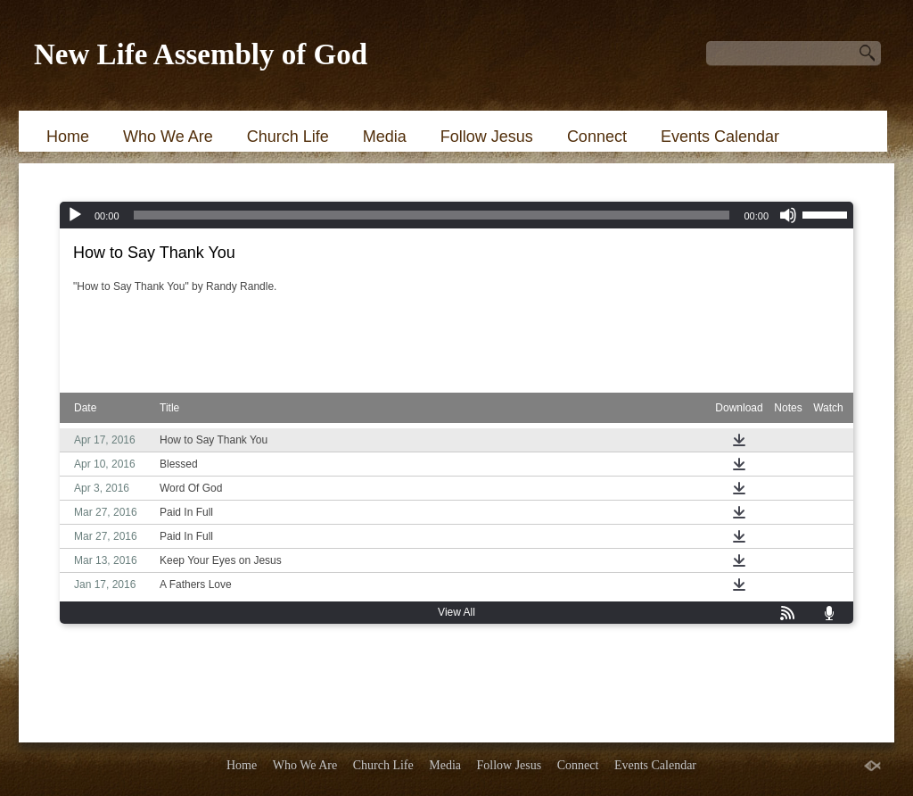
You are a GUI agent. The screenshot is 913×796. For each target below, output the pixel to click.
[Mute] (788, 215)
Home (67, 136)
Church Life (288, 136)
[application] (456, 215)
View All (456, 612)
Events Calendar (720, 136)
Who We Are (168, 136)
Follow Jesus (486, 136)
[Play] (75, 215)
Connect (597, 136)
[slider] (432, 215)
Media (385, 136)
